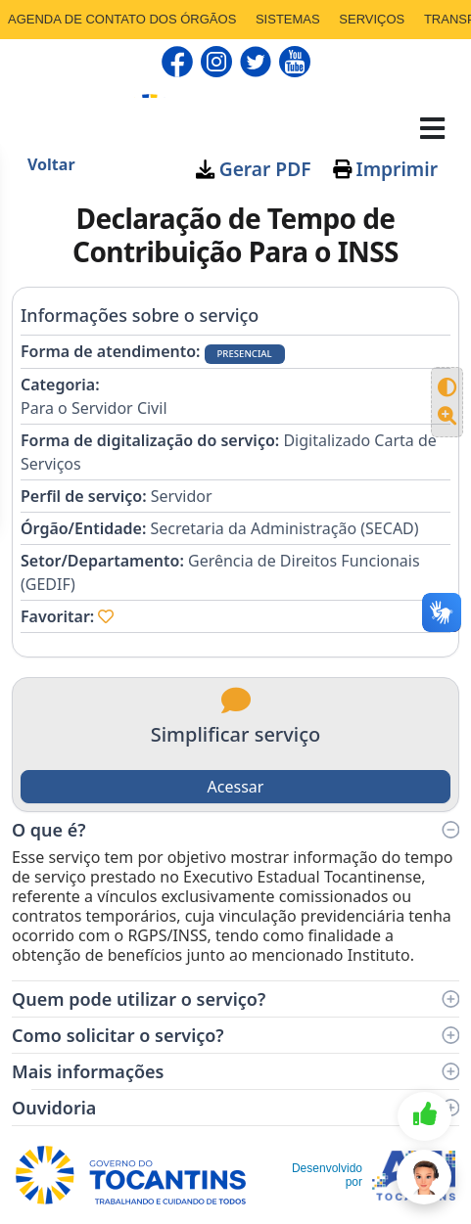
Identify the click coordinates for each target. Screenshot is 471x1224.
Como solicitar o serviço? (235, 1035)
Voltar (51, 164)
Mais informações (235, 1071)
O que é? (235, 829)
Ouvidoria (235, 1107)
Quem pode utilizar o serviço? (235, 999)
